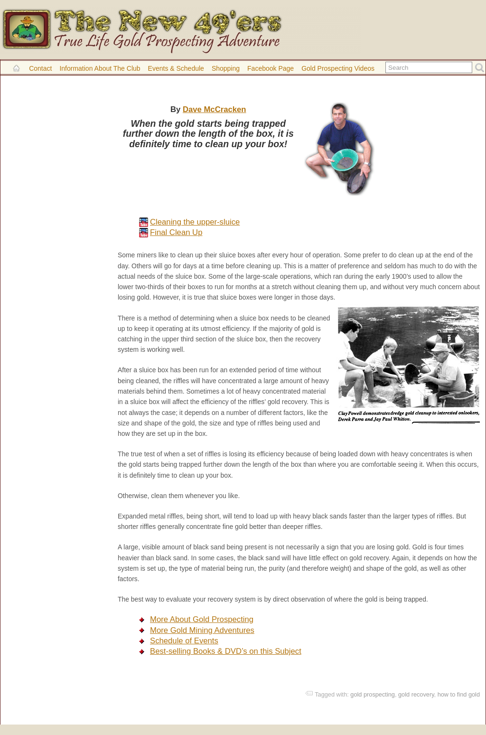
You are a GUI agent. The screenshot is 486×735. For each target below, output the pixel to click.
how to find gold (459, 694)
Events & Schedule (176, 68)
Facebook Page (270, 68)
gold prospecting (372, 694)
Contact (40, 68)
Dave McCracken (214, 109)
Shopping (226, 68)
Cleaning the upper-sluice (195, 221)
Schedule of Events (184, 640)
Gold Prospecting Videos (337, 68)
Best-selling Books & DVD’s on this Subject (225, 651)
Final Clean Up (176, 232)
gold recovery (416, 694)
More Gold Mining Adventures (202, 630)
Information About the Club (99, 68)
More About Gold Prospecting (201, 619)
